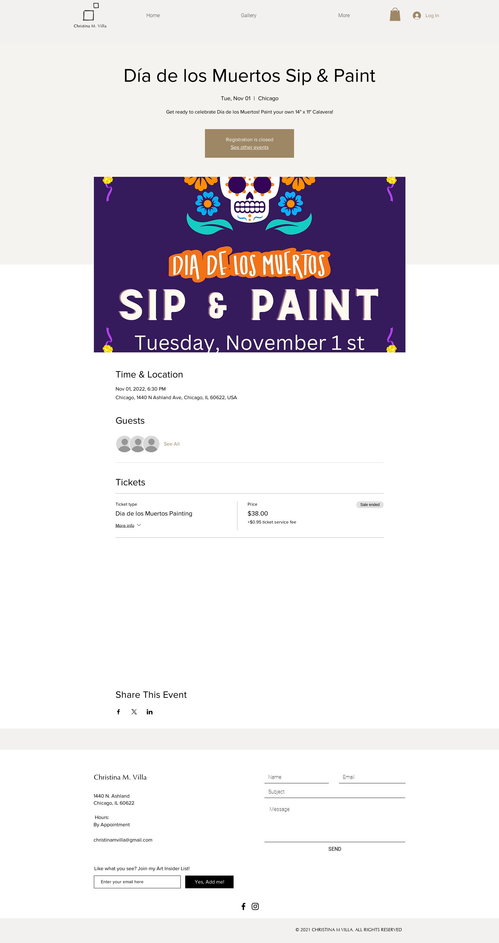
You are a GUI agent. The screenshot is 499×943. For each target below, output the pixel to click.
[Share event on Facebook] (119, 711)
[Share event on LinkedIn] (150, 711)
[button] (395, 14)
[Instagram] (255, 906)
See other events (250, 147)
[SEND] (334, 849)
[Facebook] (243, 906)
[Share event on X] (134, 711)
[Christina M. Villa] (111, 26)
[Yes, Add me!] (209, 882)
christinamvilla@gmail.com (123, 839)
